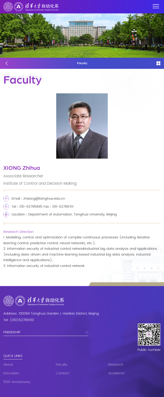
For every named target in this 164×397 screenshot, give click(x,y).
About (8, 364)
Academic (116, 373)
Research (115, 364)
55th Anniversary (16, 382)
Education (11, 373)
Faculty (61, 364)
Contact (62, 373)
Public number (149, 350)
